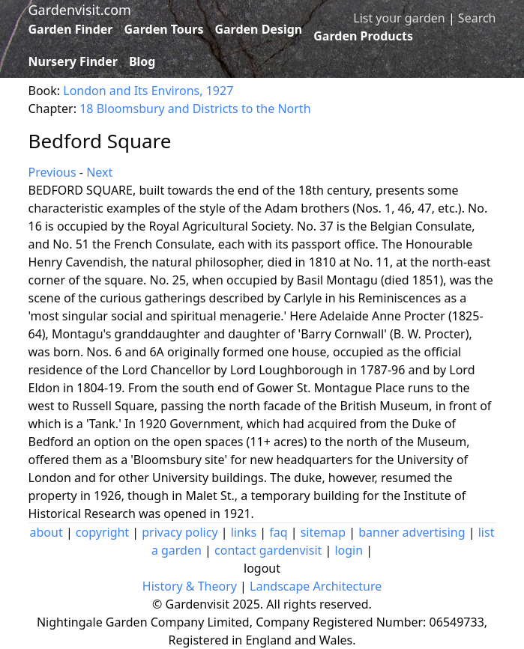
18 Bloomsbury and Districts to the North (194, 108)
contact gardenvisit (268, 550)
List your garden (399, 18)
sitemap (323, 532)
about (46, 532)
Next (99, 172)
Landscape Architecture (316, 586)
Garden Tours (164, 29)
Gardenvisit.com (79, 10)
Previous (52, 172)
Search (477, 18)
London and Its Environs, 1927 (148, 90)
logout (262, 568)
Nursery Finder (73, 61)
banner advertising (411, 532)
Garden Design (258, 29)
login (348, 550)
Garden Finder (70, 29)
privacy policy (179, 532)
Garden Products (363, 36)
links (243, 532)
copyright (102, 532)
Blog (142, 61)
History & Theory (189, 586)
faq (278, 532)
